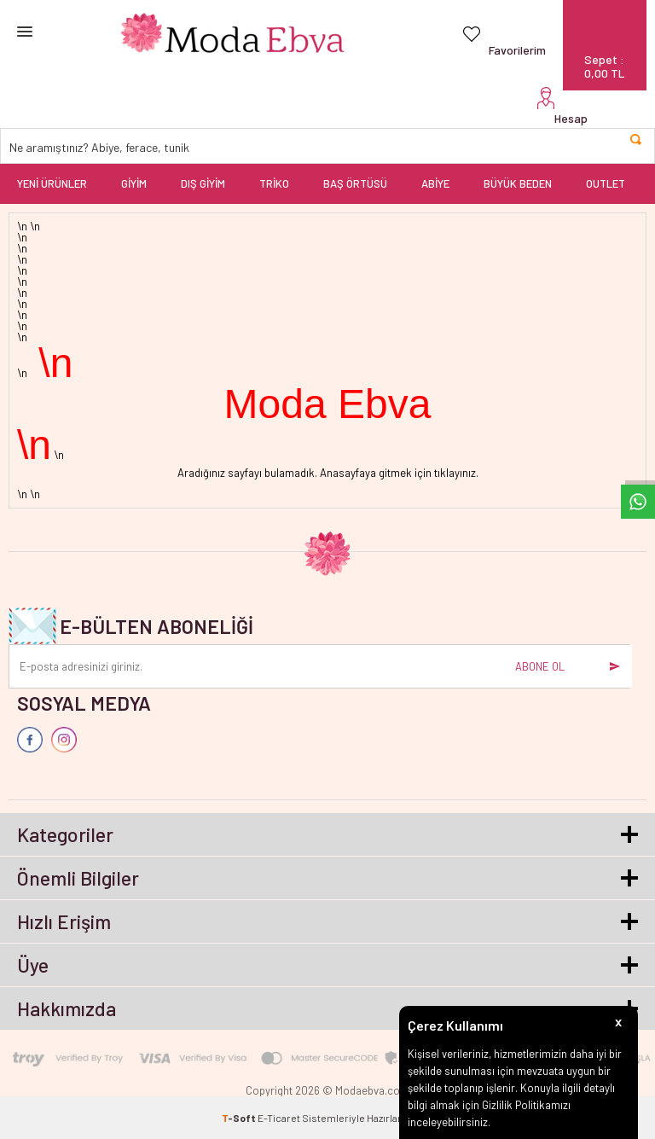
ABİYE (435, 183)
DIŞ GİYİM (203, 183)
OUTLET (605, 183)
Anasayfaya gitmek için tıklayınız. (399, 472)
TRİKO (274, 183)
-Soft (240, 1118)
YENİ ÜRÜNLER (52, 183)
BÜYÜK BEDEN (518, 183)
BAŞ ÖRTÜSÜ (355, 183)
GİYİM (134, 183)
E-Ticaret (279, 1118)
